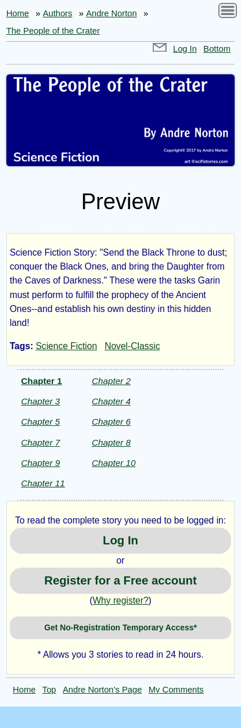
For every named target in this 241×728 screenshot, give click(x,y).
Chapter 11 (42, 483)
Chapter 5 (40, 421)
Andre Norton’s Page (102, 689)
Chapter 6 (111, 421)
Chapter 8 (111, 442)
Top (49, 689)
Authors (58, 13)
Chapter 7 (40, 442)
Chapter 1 (41, 381)
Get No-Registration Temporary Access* (120, 627)
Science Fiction (66, 346)
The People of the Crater (53, 30)
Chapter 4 (111, 401)
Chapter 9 (40, 463)
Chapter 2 (111, 381)
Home (17, 13)
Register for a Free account (120, 580)
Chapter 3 (40, 401)
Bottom (217, 48)
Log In (185, 48)
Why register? (120, 600)
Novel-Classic (132, 346)
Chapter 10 (113, 463)
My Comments (176, 689)
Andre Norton (111, 13)
